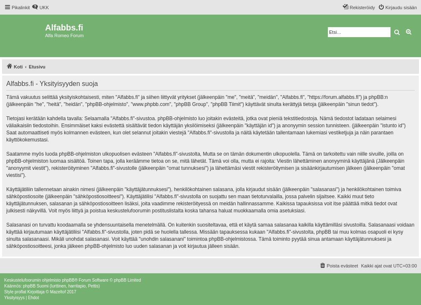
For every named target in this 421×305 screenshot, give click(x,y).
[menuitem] (40, 8)
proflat (20, 292)
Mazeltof (58, 292)
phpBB (68, 280)
